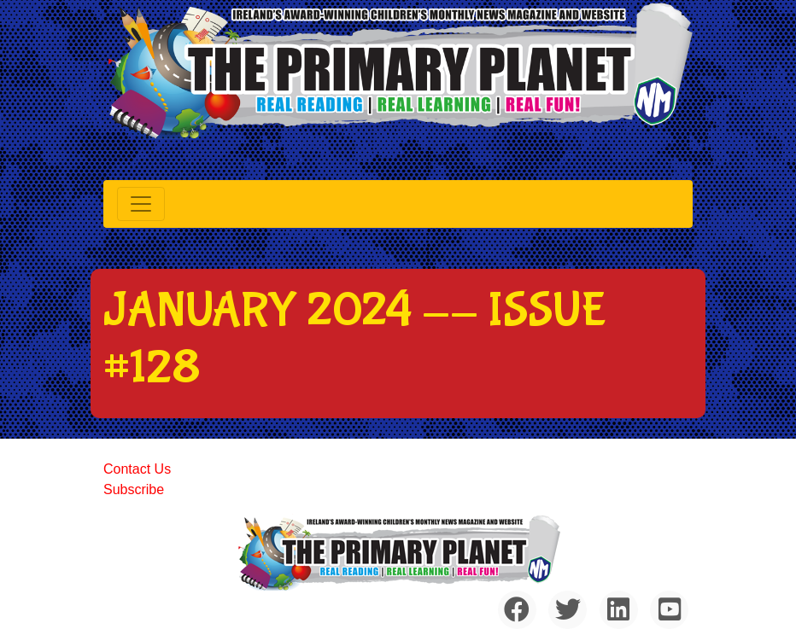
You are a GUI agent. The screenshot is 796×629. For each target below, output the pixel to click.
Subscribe (133, 489)
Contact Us (137, 469)
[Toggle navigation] (141, 204)
